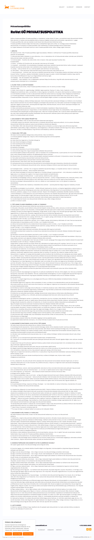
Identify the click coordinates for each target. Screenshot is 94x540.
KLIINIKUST (70, 7)
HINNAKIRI (79, 7)
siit (90, 537)
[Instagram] (90, 529)
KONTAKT (87, 7)
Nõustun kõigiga (28, 533)
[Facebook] (87, 529)
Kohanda (8, 533)
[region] (19, 528)
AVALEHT (61, 7)
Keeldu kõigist (17, 533)
